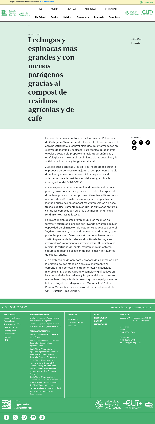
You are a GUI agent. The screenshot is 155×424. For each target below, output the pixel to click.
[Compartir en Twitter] (141, 142)
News (36, 25)
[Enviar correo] (134, 147)
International (111, 9)
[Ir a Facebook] (6, 417)
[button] (117, 2)
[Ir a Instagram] (24, 417)
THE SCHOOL (10, 315)
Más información (47, 1)
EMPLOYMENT (100, 324)
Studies (54, 17)
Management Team (12, 318)
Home (30, 25)
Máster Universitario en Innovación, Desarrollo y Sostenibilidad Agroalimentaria (44, 343)
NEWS (97, 315)
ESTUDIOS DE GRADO (39, 315)
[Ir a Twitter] (15, 417)
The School (40, 17)
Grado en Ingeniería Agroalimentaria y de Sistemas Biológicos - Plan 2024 (45, 325)
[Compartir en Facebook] (148, 142)
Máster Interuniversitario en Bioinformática (41, 392)
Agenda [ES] (90, 9)
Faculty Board (9, 321)
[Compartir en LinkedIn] (134, 142)
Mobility (67, 17)
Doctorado (135, 43)
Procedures (114, 17)
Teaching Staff (10, 330)
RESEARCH (73, 319)
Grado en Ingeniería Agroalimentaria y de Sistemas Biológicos (45, 319)
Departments (9, 334)
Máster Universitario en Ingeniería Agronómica (44, 335)
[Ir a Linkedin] (42, 417)
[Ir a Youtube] (33, 417)
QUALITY (98, 321)
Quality (54, 9)
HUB (40, 9)
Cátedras (72, 326)
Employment (83, 17)
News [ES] (71, 9)
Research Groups (75, 322)
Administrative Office (13, 324)
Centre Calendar (11, 327)
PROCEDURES (100, 318)
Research (99, 17)
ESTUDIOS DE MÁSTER (40, 331)
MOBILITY (72, 315)
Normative (8, 337)
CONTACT (124, 315)
